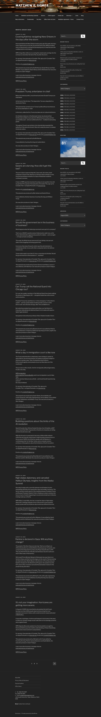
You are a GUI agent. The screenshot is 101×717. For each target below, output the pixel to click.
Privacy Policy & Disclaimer (22, 680)
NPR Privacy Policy (21, 81)
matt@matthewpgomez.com (27, 695)
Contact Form (79, 19)
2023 (61, 104)
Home (17, 15)
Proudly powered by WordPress (29, 713)
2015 (61, 124)
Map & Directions (19, 19)
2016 (61, 121)
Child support (51, 15)
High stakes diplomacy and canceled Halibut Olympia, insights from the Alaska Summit (34, 481)
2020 (61, 112)
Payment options (19, 683)
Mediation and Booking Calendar (29, 15)
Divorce (43, 15)
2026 (61, 95)
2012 (61, 130)
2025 (61, 98)
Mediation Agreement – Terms (66, 19)
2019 (61, 115)
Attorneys (69, 15)
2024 (61, 101)
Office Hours (18, 686)
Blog (82, 15)
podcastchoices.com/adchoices (25, 77)
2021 (61, 109)
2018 (61, 118)
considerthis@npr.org (28, 64)
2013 (61, 127)
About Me (17, 677)
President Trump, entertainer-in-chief (32, 91)
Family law (60, 15)
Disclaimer (17, 713)
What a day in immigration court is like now (35, 352)
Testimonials (30, 19)
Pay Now (39, 19)
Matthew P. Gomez (32, 5)
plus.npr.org (33, 60)
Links (76, 15)
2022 (61, 106)
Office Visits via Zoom (49, 19)
